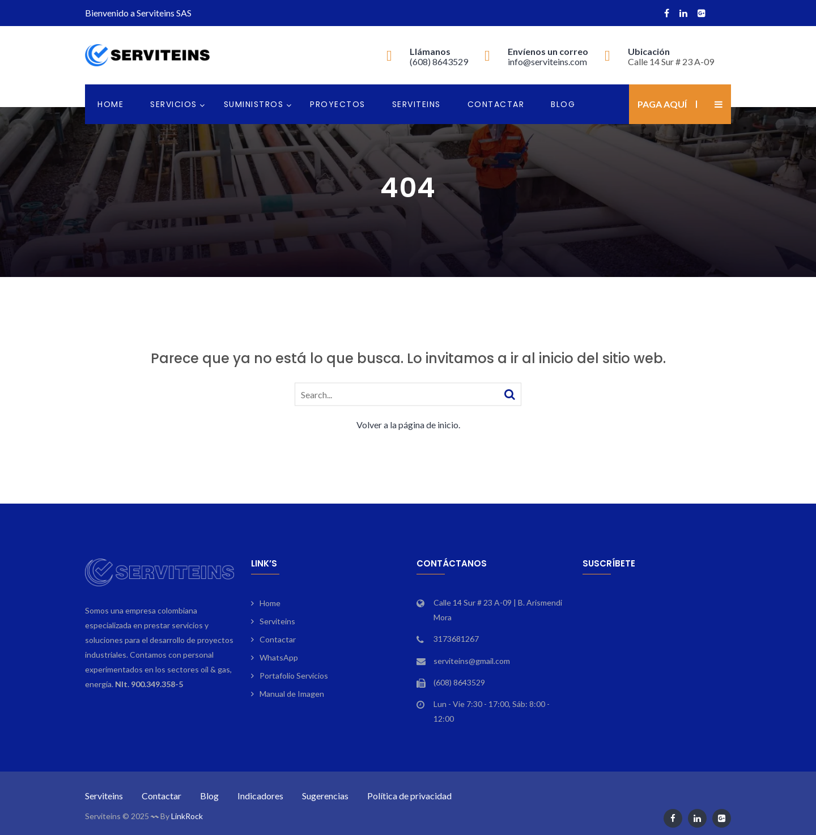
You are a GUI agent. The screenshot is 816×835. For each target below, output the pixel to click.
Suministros (254, 104)
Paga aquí (662, 104)
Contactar (496, 104)
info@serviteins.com (547, 61)
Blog (563, 104)
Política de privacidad (409, 795)
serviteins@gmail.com (472, 661)
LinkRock (187, 816)
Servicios (173, 104)
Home (110, 104)
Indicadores (260, 795)
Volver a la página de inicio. (408, 424)
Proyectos (338, 104)
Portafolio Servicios (294, 675)
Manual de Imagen (292, 693)
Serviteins (416, 104)
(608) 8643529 (439, 61)
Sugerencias (325, 795)
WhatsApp (279, 657)
